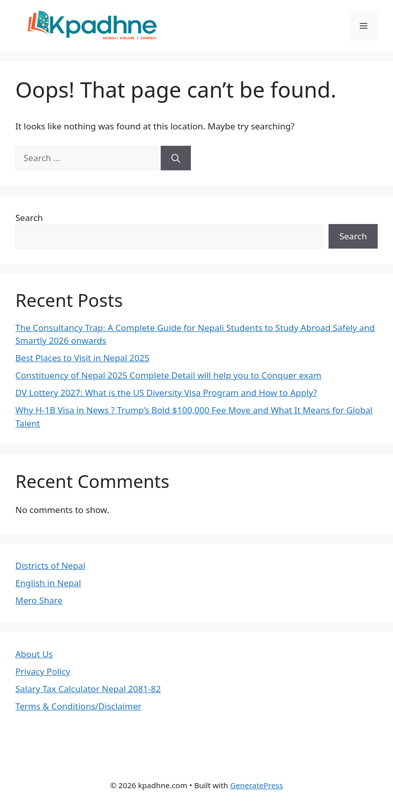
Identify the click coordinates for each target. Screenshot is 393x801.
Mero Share (38, 600)
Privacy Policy (42, 671)
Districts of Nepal (50, 565)
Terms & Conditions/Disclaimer (78, 706)
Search (29, 218)
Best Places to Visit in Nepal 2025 (82, 358)
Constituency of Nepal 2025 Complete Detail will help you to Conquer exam (168, 375)
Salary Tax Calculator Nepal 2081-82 (88, 689)
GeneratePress (256, 785)
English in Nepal (48, 583)
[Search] (176, 158)
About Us (34, 654)
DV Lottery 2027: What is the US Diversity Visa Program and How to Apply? (166, 392)
